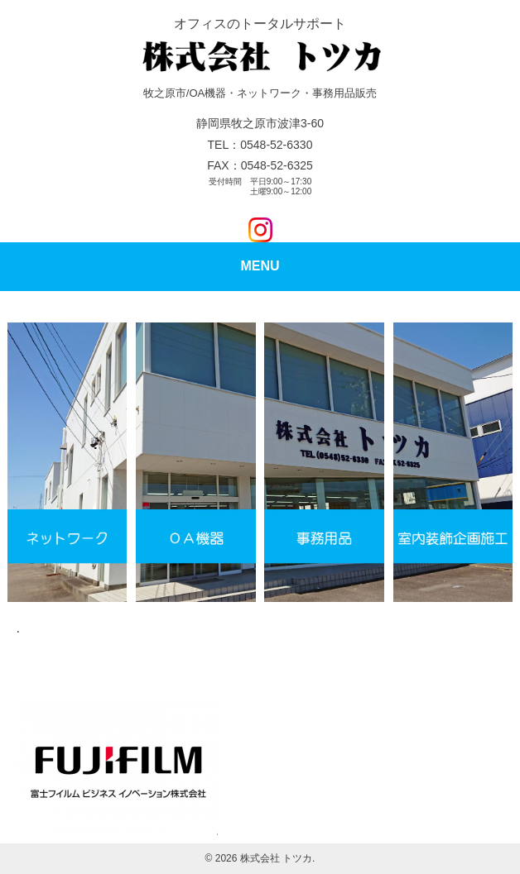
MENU (259, 266)
